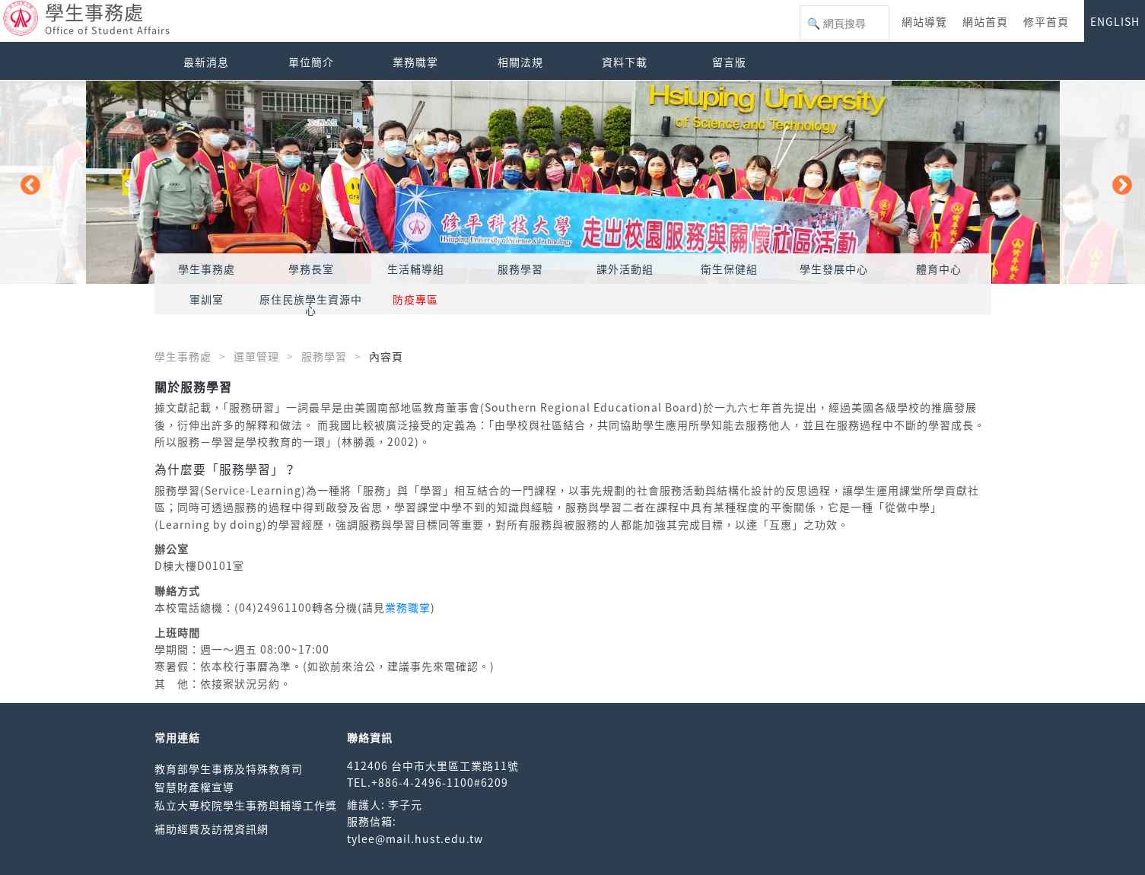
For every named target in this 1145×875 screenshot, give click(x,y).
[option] (572, 182)
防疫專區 (415, 299)
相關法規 (520, 61)
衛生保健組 (729, 268)
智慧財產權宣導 (194, 786)
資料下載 (624, 61)
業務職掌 (415, 61)
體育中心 (939, 268)
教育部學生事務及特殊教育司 (228, 768)
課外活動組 (625, 268)
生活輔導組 (415, 268)
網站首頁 (985, 21)
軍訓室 (206, 299)
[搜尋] (844, 24)
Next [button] (1118, 181)
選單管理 (256, 356)
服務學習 (520, 268)
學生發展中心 (834, 268)
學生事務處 (206, 268)
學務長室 (311, 268)
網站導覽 (924, 21)
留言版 (729, 61)
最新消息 (206, 61)
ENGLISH (1115, 21)
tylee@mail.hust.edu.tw (415, 838)
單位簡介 (311, 61)
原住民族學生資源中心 (310, 304)
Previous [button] (26, 181)
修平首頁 (1046, 21)
